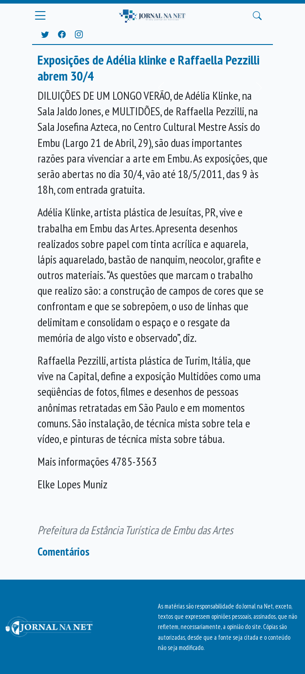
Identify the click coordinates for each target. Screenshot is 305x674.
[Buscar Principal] (257, 16)
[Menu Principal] (40, 16)
